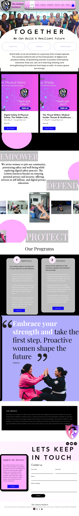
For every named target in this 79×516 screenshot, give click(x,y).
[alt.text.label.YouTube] (42, 509)
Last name (58, 469)
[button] (73, 5)
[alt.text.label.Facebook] (39, 509)
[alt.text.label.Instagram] (37, 509)
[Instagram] (26, 7)
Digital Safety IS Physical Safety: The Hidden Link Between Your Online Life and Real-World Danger (18, 116)
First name (34, 469)
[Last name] (65, 472)
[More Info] (19, 310)
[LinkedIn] (33, 7)
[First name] (41, 472)
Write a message (35, 483)
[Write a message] (54, 488)
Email (33, 476)
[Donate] (13, 486)
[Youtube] (31, 7)
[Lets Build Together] (65, 46)
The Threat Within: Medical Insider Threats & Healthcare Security (57, 116)
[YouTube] (71, 443)
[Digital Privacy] (13, 46)
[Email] (53, 479)
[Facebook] (28, 7)
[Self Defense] (39, 46)
